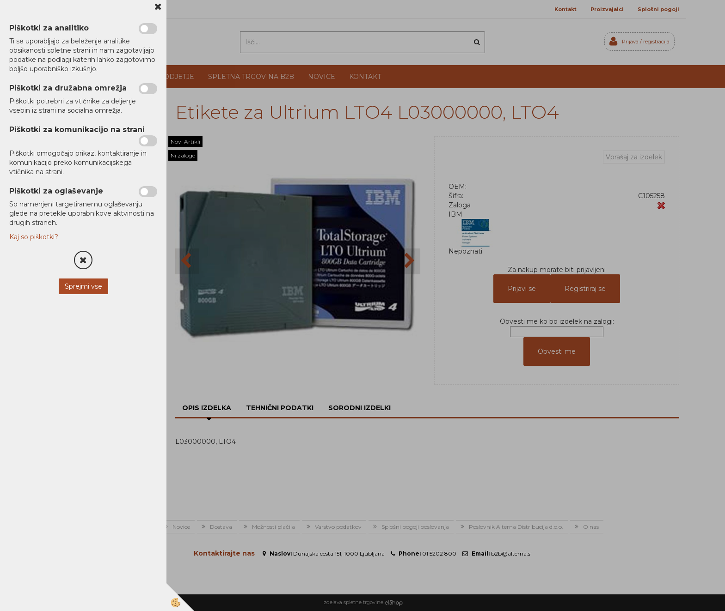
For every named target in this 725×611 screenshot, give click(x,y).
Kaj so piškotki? (33, 237)
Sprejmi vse (83, 286)
